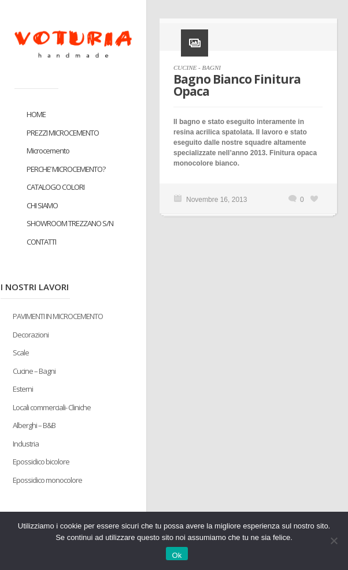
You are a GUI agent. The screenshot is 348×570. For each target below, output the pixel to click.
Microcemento (48, 150)
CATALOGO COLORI (55, 187)
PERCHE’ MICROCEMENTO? (66, 169)
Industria (26, 443)
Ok (177, 555)
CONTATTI (41, 242)
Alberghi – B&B (34, 425)
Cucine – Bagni (34, 371)
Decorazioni (31, 334)
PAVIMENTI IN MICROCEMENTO (58, 316)
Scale (21, 352)
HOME (36, 114)
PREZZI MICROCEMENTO (63, 132)
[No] (333, 540)
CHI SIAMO (42, 205)
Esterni (23, 389)
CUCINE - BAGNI (197, 67)
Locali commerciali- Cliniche (52, 407)
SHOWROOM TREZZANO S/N (70, 223)
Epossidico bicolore (41, 461)
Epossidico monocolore (47, 480)
